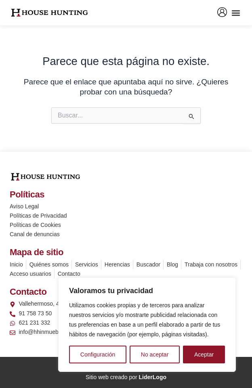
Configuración (97, 354)
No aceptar (154, 354)
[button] (235, 12)
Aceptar (204, 354)
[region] (147, 324)
